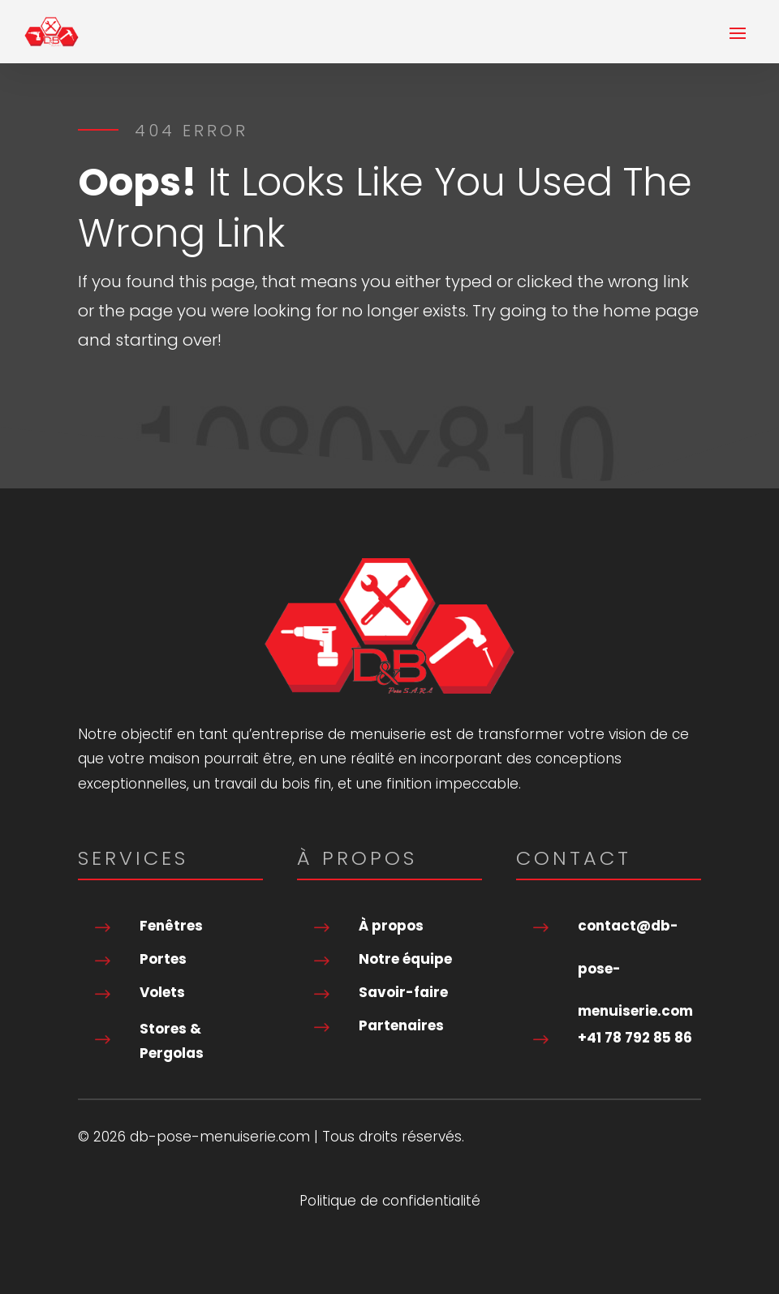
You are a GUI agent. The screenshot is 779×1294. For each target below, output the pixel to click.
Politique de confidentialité (389, 1202)
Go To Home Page (175, 396)
